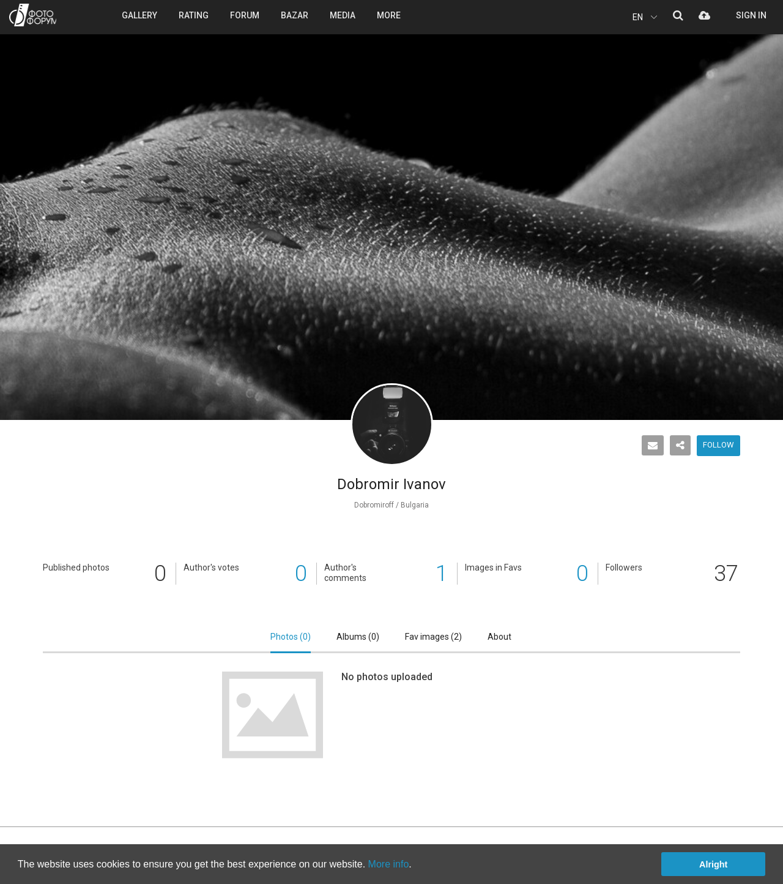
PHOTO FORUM (32, 15)
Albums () (357, 637)
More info (388, 864)
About (499, 637)
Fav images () (433, 637)
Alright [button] (713, 864)
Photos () (290, 637)
